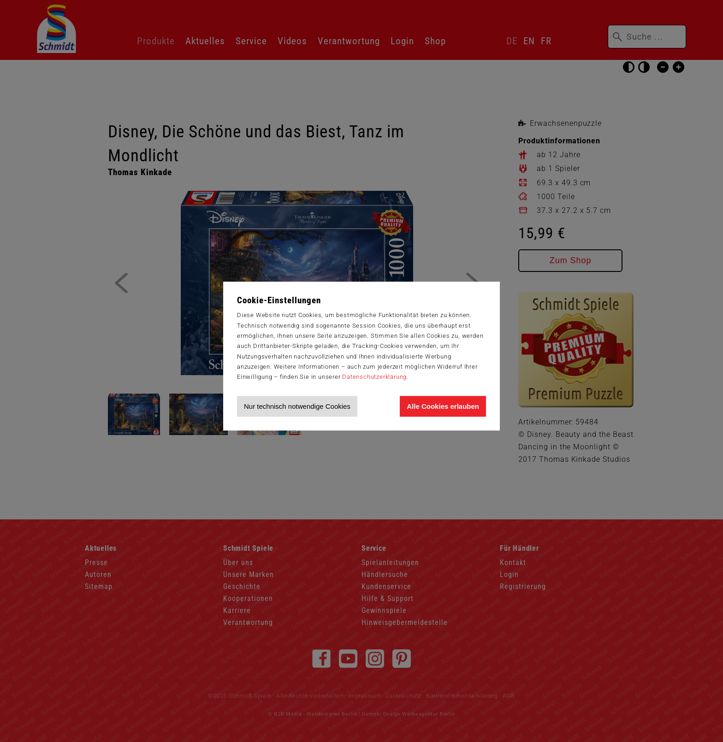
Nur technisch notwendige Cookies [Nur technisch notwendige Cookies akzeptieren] (297, 406)
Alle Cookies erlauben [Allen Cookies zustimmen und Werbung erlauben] (443, 406)
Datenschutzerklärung (374, 376)
